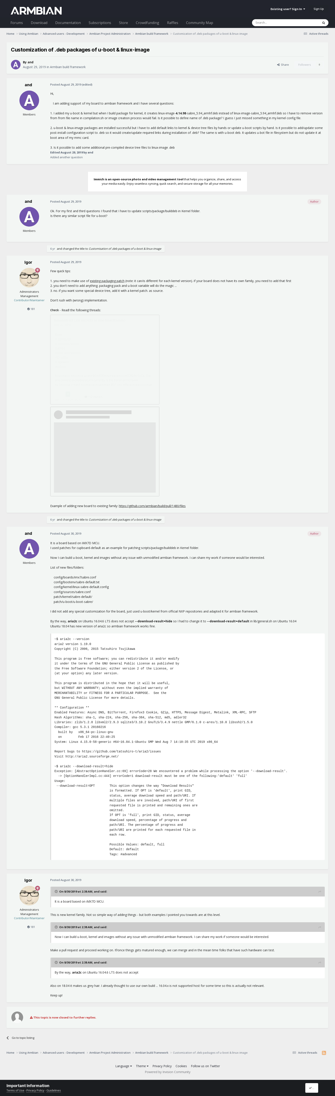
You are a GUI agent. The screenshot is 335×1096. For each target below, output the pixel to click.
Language (123, 1066)
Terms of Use (15, 1090)
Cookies (181, 1066)
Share (283, 65)
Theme (142, 1066)
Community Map (199, 22)
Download (39, 22)
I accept (316, 1088)
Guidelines (54, 1090)
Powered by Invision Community (167, 1072)
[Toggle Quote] (57, 891)
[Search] (275, 22)
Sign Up (319, 9)
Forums (16, 22)
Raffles (172, 22)
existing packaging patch (107, 281)
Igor (28, 262)
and (30, 62)
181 (31, 309)
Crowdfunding (147, 22)
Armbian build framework (68, 67)
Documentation (68, 22)
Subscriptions (100, 22)
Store (123, 22)
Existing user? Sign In (288, 9)
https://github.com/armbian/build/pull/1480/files (152, 506)
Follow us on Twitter (205, 1066)
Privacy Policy (162, 1066)
